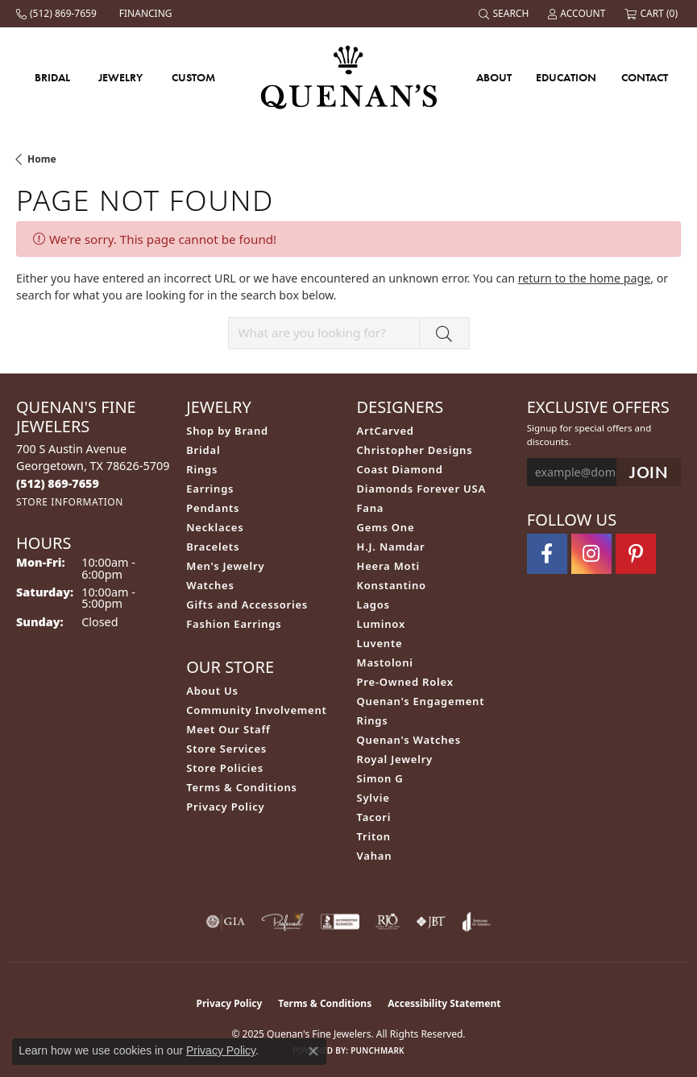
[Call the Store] (57, 483)
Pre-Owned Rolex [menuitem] (405, 682)
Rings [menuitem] (202, 469)
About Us (212, 690)
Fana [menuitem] (370, 508)
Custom (193, 77)
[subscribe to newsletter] (648, 472)
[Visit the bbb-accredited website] (340, 922)
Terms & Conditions (241, 787)
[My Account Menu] (578, 13)
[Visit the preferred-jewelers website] (283, 922)
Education (566, 77)
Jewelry (120, 77)
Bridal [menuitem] (203, 450)
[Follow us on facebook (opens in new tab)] (547, 554)
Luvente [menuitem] (380, 643)
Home (41, 159)
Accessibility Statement (444, 1003)
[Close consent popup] (313, 1051)
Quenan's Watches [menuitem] (409, 739)
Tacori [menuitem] (374, 817)
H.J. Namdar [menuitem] (391, 546)
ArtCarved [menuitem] (385, 430)
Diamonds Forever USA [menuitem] (422, 488)
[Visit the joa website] (477, 922)
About (494, 77)
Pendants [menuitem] (212, 508)
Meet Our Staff (228, 729)
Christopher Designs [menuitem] (415, 450)
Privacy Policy (225, 806)
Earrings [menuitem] (210, 488)
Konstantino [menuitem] (391, 585)
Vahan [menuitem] (374, 855)
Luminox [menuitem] (381, 624)
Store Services (226, 748)
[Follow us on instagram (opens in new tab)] (591, 554)
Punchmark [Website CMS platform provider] (378, 1050)
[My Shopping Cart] (652, 13)
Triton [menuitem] (374, 836)
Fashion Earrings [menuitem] (233, 624)
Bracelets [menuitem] (212, 546)
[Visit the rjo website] (387, 922)
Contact (644, 77)
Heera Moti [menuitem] (388, 566)
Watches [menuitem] (210, 585)
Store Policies (224, 768)
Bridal (52, 77)
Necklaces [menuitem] (214, 527)
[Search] (505, 13)
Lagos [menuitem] (373, 604)
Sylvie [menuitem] (373, 797)
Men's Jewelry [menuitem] (225, 566)
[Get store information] (69, 502)
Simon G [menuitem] (380, 778)
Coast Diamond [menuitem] (400, 469)
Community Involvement (256, 710)
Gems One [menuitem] (386, 527)
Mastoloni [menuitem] (385, 662)
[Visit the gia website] (225, 922)
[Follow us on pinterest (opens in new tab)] (636, 554)
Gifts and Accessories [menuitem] (247, 604)
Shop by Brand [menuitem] (227, 430)
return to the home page (584, 278)
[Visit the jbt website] (431, 922)
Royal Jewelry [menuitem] (395, 759)
